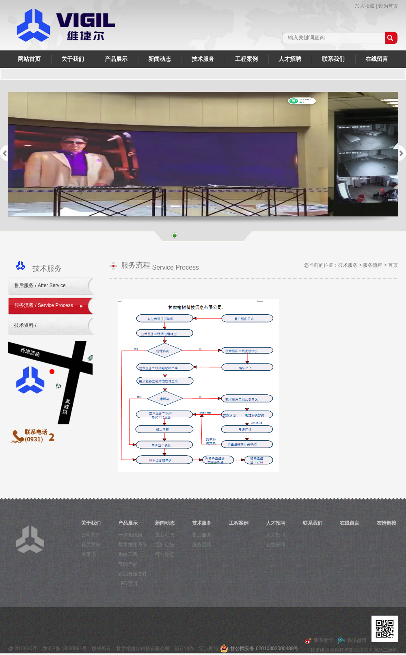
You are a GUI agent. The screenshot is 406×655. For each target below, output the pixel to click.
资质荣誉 (91, 544)
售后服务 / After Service (40, 285)
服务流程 (372, 265)
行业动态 (165, 554)
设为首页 (388, 6)
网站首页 (29, 59)
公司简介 (91, 535)
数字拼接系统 (132, 544)
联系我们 (333, 59)
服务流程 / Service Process (43, 305)
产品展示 (116, 59)
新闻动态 (159, 59)
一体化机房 (130, 535)
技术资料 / (26, 325)
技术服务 (203, 59)
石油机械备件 (132, 574)
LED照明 (127, 583)
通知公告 (165, 544)
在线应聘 (275, 544)
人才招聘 (290, 59)
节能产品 (128, 564)
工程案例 (246, 59)
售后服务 (202, 535)
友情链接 (386, 523)
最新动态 (165, 535)
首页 (393, 265)
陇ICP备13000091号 (65, 648)
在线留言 (376, 59)
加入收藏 (364, 6)
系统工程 (128, 554)
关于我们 (72, 59)
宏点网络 (208, 648)
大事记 (88, 554)
